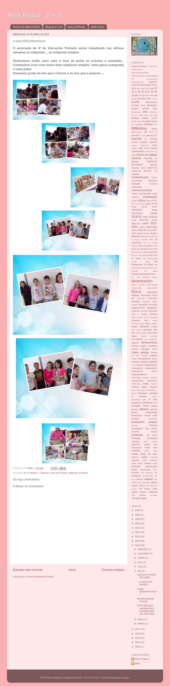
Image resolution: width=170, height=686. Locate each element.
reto (155, 444)
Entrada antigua (113, 569)
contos (134, 193)
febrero (141, 623)
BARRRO (148, 124)
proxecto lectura (144, 432)
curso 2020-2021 (140, 220)
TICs (142, 473)
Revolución (136, 447)
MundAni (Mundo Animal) (145, 600)
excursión (153, 305)
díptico (134, 285)
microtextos (152, 381)
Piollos (146, 406)
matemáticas (150, 365)
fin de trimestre (150, 317)
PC (149, 399)
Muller (146, 383)
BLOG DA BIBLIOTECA (26, 26)
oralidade (153, 393)
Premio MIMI (150, 415)
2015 (138, 638)
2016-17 (153, 82)
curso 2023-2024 (148, 227)
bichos (154, 129)
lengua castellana (148, 346)
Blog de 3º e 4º (53, 26)
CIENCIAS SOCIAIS (141, 171)
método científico (150, 378)
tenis (155, 470)
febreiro (134, 317)
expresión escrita (139, 311)
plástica (144, 409)
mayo (141, 566)
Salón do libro (148, 454)
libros (154, 349)
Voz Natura (138, 495)
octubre (142, 558)
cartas (154, 145)
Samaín (134, 457)
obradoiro (142, 393)
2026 (138, 510)
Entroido (135, 301)
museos (154, 384)
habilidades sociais (148, 326)
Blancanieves (136, 132)
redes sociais (150, 441)
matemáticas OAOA (144, 371)
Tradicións (136, 476)
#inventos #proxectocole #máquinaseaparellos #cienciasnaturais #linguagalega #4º (144, 72)
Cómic (154, 177)
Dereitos (144, 236)
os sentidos (138, 396)
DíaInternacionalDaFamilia (143, 274)
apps (155, 108)
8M (148, 99)
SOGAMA (135, 466)
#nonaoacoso (151, 79)
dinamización (141, 281)
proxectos (137, 434)
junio (140, 562)
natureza (153, 387)
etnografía (143, 305)
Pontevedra (151, 412)
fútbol (155, 320)
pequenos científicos (141, 402)
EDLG (136, 292)
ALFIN (135, 101)
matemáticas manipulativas (144, 368)
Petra (155, 403)
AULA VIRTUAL (76, 26)
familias (153, 314)
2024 (138, 519)
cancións (153, 142)
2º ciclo (150, 88)
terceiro (135, 472)
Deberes (146, 233)
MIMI (137, 663)
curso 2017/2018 (58, 473)
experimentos (138, 308)
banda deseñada (138, 121)
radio (148, 435)
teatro (134, 469)
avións (154, 118)
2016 (138, 633)
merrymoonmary (91, 677)
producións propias (144, 421)
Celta (148, 151)
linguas (154, 352)
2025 (138, 514)
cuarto (133, 201)
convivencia (145, 193)
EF (132, 298)
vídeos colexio (138, 486)
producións (152, 419)
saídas (134, 454)
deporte (153, 233)
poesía (134, 412)
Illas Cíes (135, 333)
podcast (153, 409)
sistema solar (150, 463)
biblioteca (139, 128)
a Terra (154, 99)
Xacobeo (153, 495)
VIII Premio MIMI (148, 489)
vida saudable (144, 483)
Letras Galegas (140, 349)
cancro (134, 145)
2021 (138, 532)
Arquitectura (136, 112)
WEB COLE (97, 26)
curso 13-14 (139, 204)
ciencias (136, 158)
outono (154, 396)
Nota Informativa (138, 390)
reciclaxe (135, 441)
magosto (153, 355)
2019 (138, 541)
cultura (141, 200)
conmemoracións (141, 190)
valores (148, 479)
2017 (138, 629)
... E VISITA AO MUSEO (144, 583)
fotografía (135, 320)
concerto (153, 184)
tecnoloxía (145, 470)
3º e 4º (135, 91)
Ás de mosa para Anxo (142, 115)
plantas (134, 409)
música (135, 387)
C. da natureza (147, 135)
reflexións (135, 444)
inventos (154, 336)
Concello (135, 184)
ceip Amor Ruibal (147, 148)
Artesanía (153, 112)
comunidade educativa (144, 181)
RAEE (154, 435)
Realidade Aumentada (144, 438)
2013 (138, 646)
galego (154, 324)
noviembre (143, 553)
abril (140, 571)
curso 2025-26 (138, 230)
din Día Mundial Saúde (144, 277)
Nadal (144, 387)
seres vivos (137, 463)
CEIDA (134, 148)
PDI (155, 399)
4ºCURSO (142, 99)
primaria (135, 419)
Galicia (134, 326)
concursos (136, 187)
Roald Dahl (151, 447)
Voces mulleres (148, 492)
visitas (134, 492)
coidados (135, 174)
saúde (144, 457)
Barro (148, 121)
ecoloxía (141, 285)
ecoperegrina (136, 288)
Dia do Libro (136, 255)
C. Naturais (43, 473)
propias (134, 425)
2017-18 (135, 85)
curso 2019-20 (149, 217)
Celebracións (138, 151)
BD (156, 124)
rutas (155, 451)
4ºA (147, 95)
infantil (143, 333)
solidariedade (151, 466)
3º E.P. (145, 91)
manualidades (144, 359)
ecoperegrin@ (151, 285)
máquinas (73, 473)
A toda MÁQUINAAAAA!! (147, 591)
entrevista (141, 298)
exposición (152, 308)
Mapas (154, 359)
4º (25, 473)
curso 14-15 (151, 203)
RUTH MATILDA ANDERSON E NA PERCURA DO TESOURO (146, 609)
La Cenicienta (151, 339)
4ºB (151, 95)
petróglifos (136, 406)
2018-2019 (145, 85)
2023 (138, 523)
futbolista (135, 324)
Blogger (125, 677)
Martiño (145, 362)
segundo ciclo (138, 460)
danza (139, 233)
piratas (154, 406)
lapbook (135, 343)
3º (156, 88)
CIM (155, 171)
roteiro (146, 451)
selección (153, 460)
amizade (135, 105)
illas (155, 330)
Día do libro (147, 255)
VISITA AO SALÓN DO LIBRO (146, 576)
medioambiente (139, 374)
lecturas (135, 346)
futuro (142, 324)
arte (145, 111)
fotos (146, 320)
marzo (141, 619)
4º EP (142, 95)
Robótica (83, 473)
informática (152, 333)
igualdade (147, 330)
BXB (151, 132)
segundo (153, 457)
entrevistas (152, 298)
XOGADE (135, 498)
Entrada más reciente (28, 569)
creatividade (150, 196)
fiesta (141, 317)
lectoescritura (149, 342)
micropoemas (137, 381)
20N (138, 89)
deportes (135, 236)
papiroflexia (136, 400)
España (134, 305)
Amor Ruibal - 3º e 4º (35, 15)
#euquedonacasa (139, 66)
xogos (144, 498)
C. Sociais (151, 139)
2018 (138, 545)
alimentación (151, 102)
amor (143, 105)
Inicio (72, 569)
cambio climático (139, 142)
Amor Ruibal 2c (142, 659)
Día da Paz (152, 249)
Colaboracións (140, 177)
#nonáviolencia (137, 82)
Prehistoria (136, 415)
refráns (147, 444)
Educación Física (149, 295)
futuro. (148, 323)
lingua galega (140, 352)
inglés (134, 336)
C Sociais (31, 473)
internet (144, 336)
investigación (137, 339)
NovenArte (151, 390)
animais (145, 108)
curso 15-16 (139, 207)
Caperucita (144, 145)
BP (146, 132)
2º (145, 89)
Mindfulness (136, 384)
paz (144, 399)
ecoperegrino (152, 288)
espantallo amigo (149, 302)
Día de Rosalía (150, 252)
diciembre (143, 549)
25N (142, 89)
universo (139, 479)
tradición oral (151, 473)
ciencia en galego (146, 154)
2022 (138, 528)
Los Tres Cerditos (139, 356)
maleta (134, 359)
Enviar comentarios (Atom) (40, 576)
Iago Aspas (136, 330)
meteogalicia (136, 378)
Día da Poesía (137, 252)
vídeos (154, 482)
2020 (138, 536)
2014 (138, 642)
